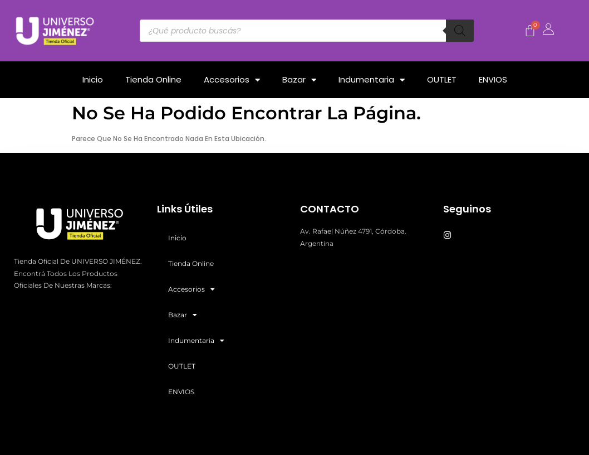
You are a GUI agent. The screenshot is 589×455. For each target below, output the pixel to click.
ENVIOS (493, 79)
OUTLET (442, 79)
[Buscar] (460, 31)
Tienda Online (153, 79)
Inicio (92, 79)
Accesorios (232, 80)
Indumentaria (371, 80)
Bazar (299, 80)
